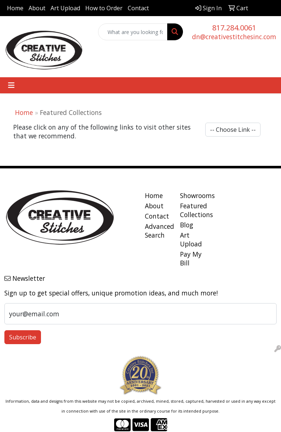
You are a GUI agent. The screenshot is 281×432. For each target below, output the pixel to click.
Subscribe (22, 337)
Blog (186, 224)
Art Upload (65, 8)
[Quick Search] (133, 31)
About (37, 8)
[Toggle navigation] (11, 85)
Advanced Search (158, 230)
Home (15, 8)
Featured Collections (193, 210)
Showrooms (193, 195)
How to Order (104, 8)
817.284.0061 (234, 28)
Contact (138, 8)
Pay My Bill (191, 258)
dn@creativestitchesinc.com (234, 36)
